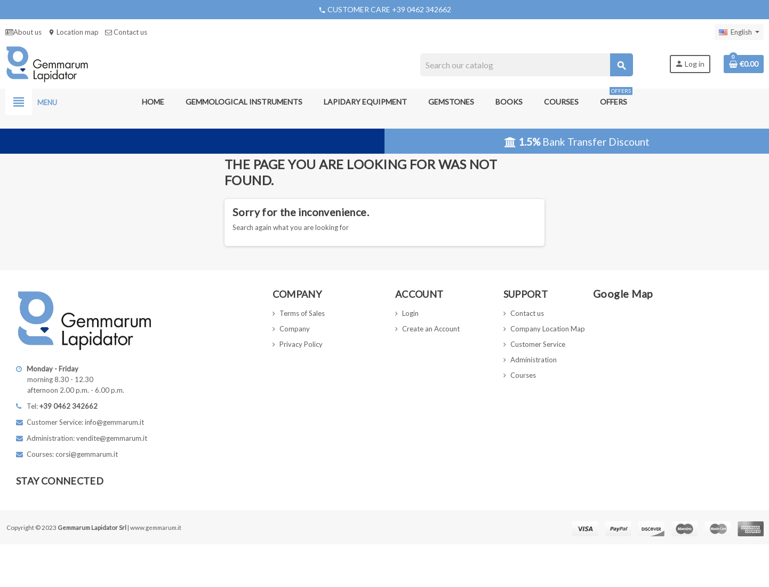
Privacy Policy (301, 344)
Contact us (126, 32)
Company (294, 328)
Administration (533, 359)
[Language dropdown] (739, 32)
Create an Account (431, 328)
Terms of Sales (302, 313)
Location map (73, 32)
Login (410, 313)
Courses (523, 375)
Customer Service (537, 344)
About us (23, 32)
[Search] (526, 64)
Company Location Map (547, 328)
